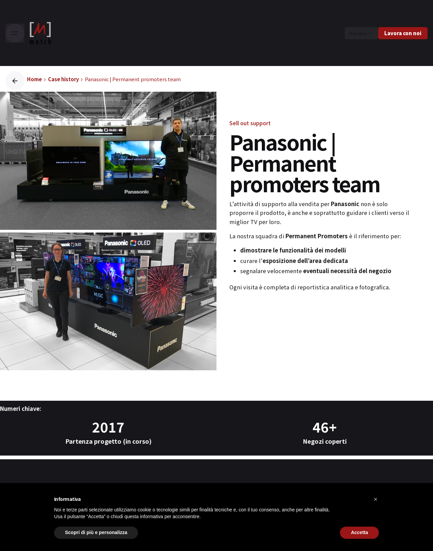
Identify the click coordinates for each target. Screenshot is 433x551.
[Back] (14, 80)
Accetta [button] (359, 532)
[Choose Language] (361, 33)
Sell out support (250, 123)
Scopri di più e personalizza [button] (96, 532)
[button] (375, 499)
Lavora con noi (402, 33)
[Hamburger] (14, 33)
